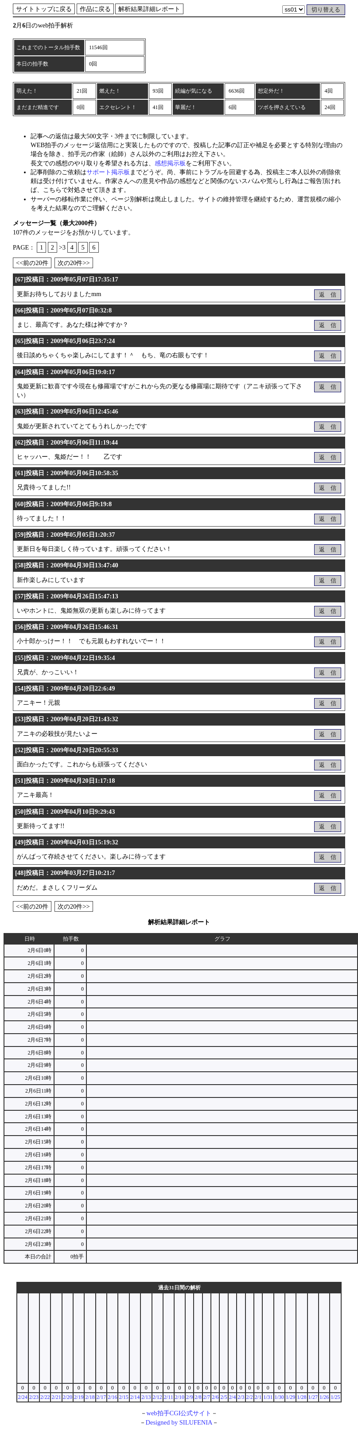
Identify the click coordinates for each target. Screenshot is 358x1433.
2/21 (56, 1397)
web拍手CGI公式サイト (179, 1413)
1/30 (279, 1397)
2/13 (146, 1397)
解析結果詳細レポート (149, 8)
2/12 (157, 1397)
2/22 (45, 1397)
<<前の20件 (32, 262)
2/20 (67, 1397)
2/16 (112, 1397)
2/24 (22, 1397)
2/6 (215, 1397)
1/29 (290, 1397)
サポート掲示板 (108, 172)
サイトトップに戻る (44, 8)
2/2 (249, 1397)
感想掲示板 (170, 163)
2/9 (189, 1397)
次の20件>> (74, 262)
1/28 (301, 1397)
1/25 (335, 1397)
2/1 (258, 1397)
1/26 (324, 1397)
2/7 (206, 1397)
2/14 (135, 1397)
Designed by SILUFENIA (179, 1422)
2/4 (232, 1397)
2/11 (168, 1397)
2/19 (78, 1397)
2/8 (198, 1397)
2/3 (240, 1397)
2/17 (101, 1397)
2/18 (89, 1397)
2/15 (123, 1397)
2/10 (179, 1397)
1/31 (267, 1397)
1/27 (313, 1397)
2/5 (223, 1397)
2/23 (34, 1397)
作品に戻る (95, 8)
